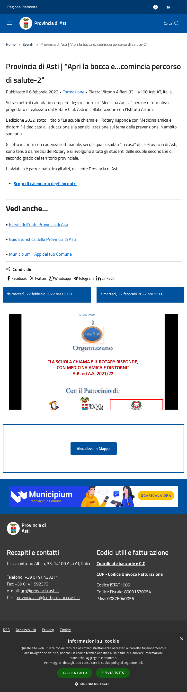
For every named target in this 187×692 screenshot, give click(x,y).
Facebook (16, 278)
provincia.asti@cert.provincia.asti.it (48, 597)
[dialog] (93, 663)
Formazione (73, 92)
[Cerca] (177, 23)
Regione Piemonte (22, 7)
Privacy (48, 630)
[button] (93, 683)
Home (11, 44)
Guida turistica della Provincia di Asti (42, 239)
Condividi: (18, 269)
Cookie (65, 630)
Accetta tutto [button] (74, 673)
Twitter (37, 278)
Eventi (28, 44)
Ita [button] (170, 7)
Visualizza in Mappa (93, 448)
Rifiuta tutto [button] (113, 673)
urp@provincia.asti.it (40, 590)
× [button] (181, 639)
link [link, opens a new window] (140, 663)
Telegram (83, 278)
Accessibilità (26, 630)
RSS (6, 630)
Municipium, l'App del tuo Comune (40, 254)
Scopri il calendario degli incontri (45, 183)
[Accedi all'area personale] (155, 7)
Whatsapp (59, 278)
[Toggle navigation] (10, 23)
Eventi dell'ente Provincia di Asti (38, 224)
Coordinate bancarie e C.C (121, 563)
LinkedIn (106, 278)
